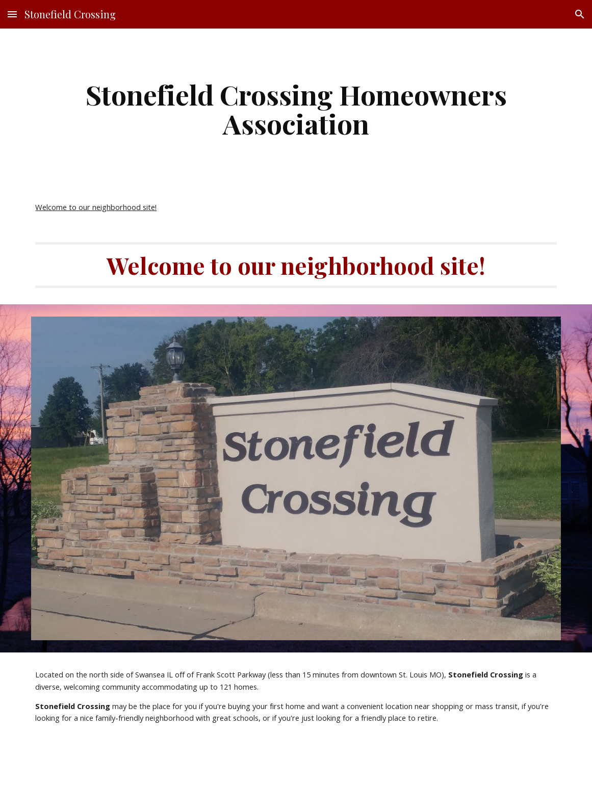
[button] (12, 14)
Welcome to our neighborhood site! (96, 207)
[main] (295, 108)
